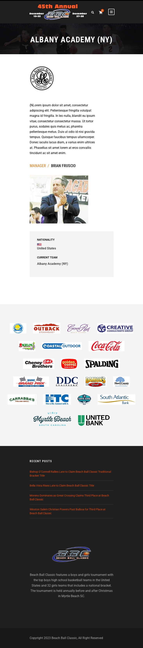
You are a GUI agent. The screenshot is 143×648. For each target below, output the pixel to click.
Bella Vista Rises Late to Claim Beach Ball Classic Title (62, 485)
